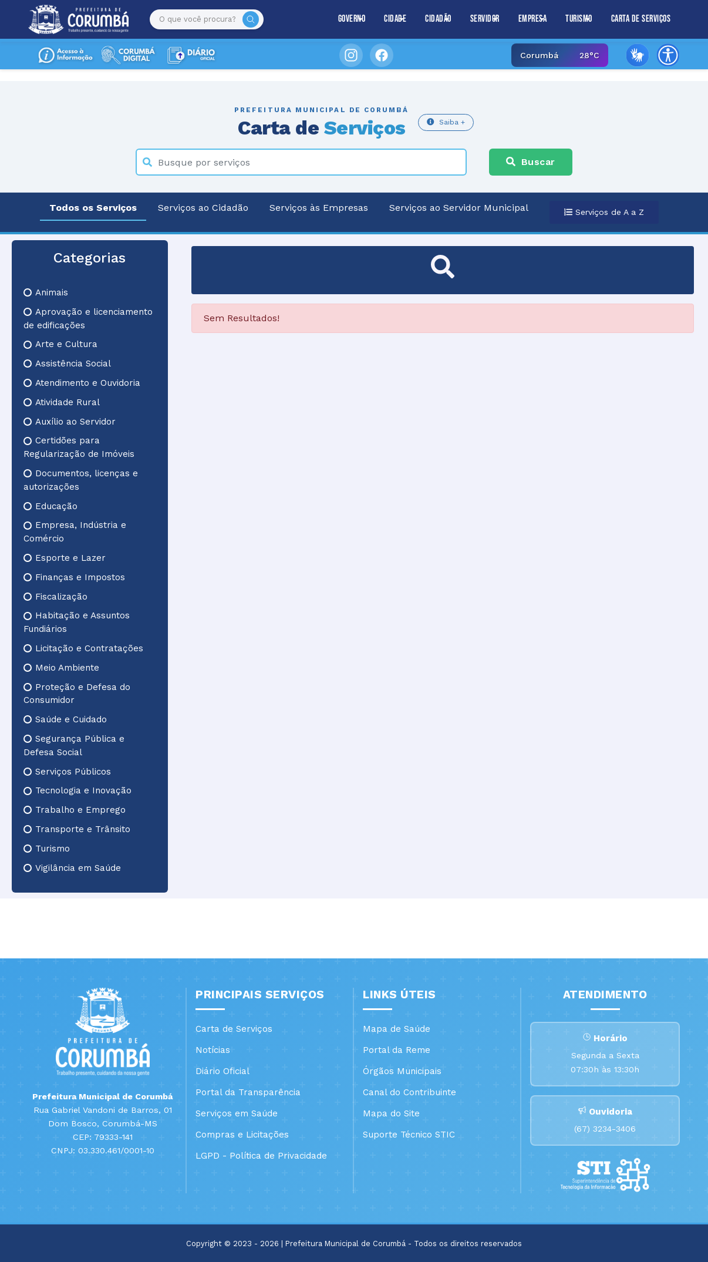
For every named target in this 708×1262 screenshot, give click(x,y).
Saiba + (445, 121)
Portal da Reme (396, 1050)
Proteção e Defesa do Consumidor (76, 694)
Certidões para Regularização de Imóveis (78, 447)
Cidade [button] (395, 19)
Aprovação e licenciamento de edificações (88, 319)
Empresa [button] (532, 19)
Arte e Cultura (60, 344)
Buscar (530, 161)
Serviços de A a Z (604, 212)
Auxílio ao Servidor (69, 421)
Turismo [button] (578, 19)
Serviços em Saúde (236, 1113)
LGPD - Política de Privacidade (261, 1155)
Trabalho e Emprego (74, 810)
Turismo (46, 848)
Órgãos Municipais (402, 1071)
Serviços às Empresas (318, 207)
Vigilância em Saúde (72, 868)
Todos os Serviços (93, 207)
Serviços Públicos (67, 771)
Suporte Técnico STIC (409, 1134)
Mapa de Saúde (396, 1029)
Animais (45, 292)
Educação (50, 506)
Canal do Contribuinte (409, 1092)
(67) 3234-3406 (605, 1128)
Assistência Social (67, 363)
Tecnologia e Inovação (77, 790)
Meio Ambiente (61, 667)
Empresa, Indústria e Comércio (74, 532)
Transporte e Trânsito (76, 829)
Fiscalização (55, 596)
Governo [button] (352, 19)
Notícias (212, 1050)
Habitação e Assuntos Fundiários (76, 622)
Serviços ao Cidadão (203, 207)
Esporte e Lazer (64, 558)
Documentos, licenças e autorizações (80, 480)
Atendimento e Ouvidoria (81, 383)
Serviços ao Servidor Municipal (458, 207)
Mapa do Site (391, 1113)
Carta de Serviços (641, 19)
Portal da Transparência (248, 1092)
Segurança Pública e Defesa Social (73, 745)
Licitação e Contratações (83, 648)
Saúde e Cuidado (65, 719)
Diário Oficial (222, 1071)
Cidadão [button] (438, 19)
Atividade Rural (61, 402)
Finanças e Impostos (74, 577)
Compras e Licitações (242, 1134)
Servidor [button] (485, 19)
